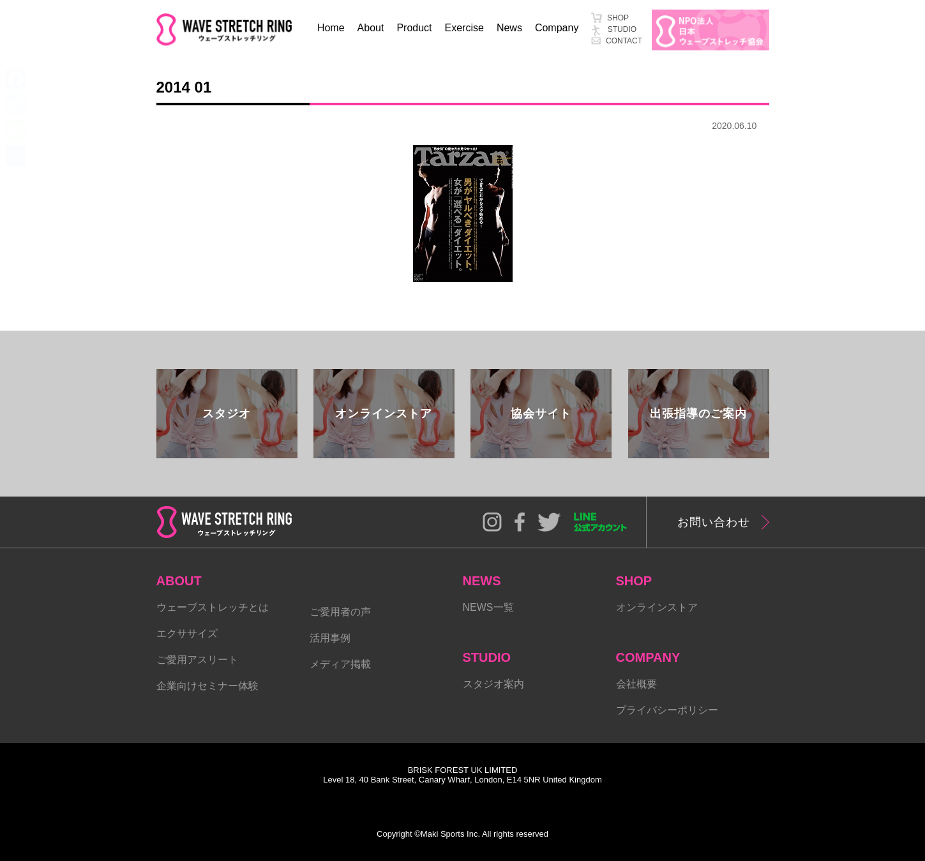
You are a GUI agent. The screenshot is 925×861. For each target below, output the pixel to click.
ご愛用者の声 (340, 611)
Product (414, 27)
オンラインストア (657, 607)
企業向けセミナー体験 (207, 685)
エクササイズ (187, 633)
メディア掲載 (340, 664)
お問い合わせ (713, 522)
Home (331, 27)
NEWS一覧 (488, 607)
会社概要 (636, 683)
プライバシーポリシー (667, 710)
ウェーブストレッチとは (212, 607)
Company (556, 27)
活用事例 (330, 638)
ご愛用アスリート (197, 659)
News (509, 27)
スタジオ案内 (493, 683)
